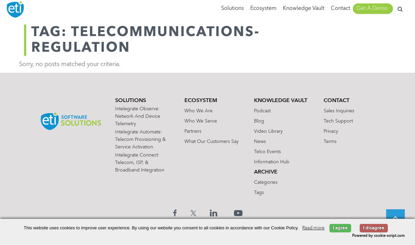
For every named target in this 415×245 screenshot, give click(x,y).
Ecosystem (263, 8)
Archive (265, 172)
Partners (192, 131)
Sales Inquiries (339, 111)
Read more (313, 228)
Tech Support (338, 121)
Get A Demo (372, 8)
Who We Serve (200, 121)
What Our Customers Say (211, 141)
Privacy (331, 131)
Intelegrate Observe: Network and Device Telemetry (137, 116)
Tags (259, 192)
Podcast (262, 111)
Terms (330, 141)
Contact (340, 8)
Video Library (268, 131)
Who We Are (198, 111)
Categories (265, 182)
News (260, 141)
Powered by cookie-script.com (378, 236)
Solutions (232, 8)
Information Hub (271, 162)
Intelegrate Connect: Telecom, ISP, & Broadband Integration (139, 163)
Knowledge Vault (303, 8)
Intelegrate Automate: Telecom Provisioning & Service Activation (140, 139)
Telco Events (267, 151)
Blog (259, 121)
